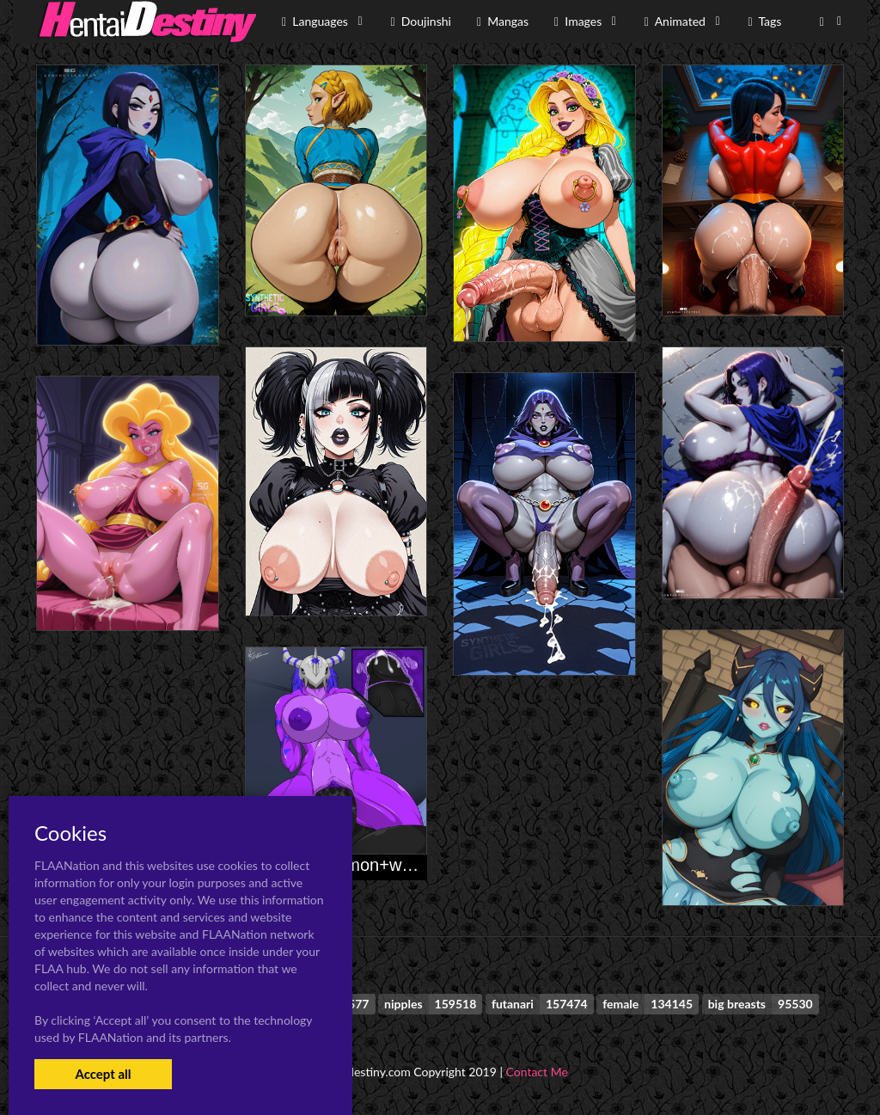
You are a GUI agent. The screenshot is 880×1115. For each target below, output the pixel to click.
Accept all (103, 1073)
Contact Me (537, 1071)
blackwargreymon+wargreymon (364, 864)
